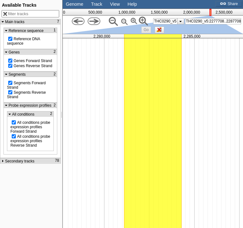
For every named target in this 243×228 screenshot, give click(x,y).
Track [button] (96, 4)
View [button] (115, 4)
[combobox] (213, 21)
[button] (146, 30)
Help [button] (132, 4)
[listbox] (168, 21)
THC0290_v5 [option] (165, 21)
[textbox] (213, 21)
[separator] (62, 114)
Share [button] (229, 4)
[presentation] (180, 21)
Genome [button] (74, 4)
